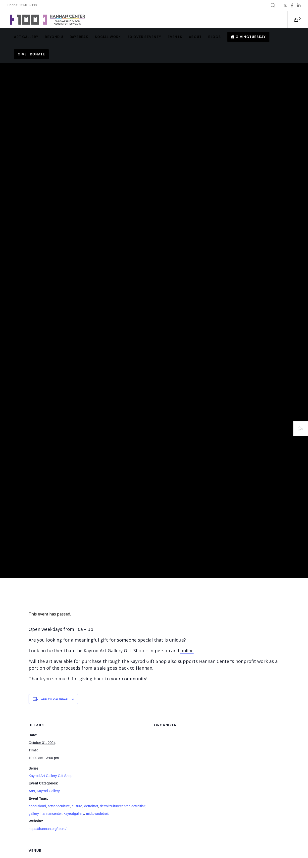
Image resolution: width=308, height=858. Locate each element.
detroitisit (138, 806)
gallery (34, 814)
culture (77, 806)
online (187, 651)
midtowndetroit (97, 814)
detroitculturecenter (114, 806)
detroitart (91, 806)
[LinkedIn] (299, 5)
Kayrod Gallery (48, 791)
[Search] (273, 5)
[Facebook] (292, 5)
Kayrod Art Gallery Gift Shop (50, 776)
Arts (32, 791)
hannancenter (51, 814)
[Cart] (293, 19)
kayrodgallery (74, 814)
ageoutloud (37, 806)
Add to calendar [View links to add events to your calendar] (54, 699)
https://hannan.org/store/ (47, 829)
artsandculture (59, 806)
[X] (285, 5)
